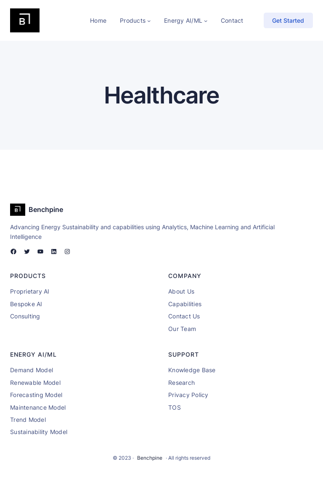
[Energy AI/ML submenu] (205, 20)
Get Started (288, 20)
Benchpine (46, 209)
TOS (174, 407)
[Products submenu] (149, 20)
